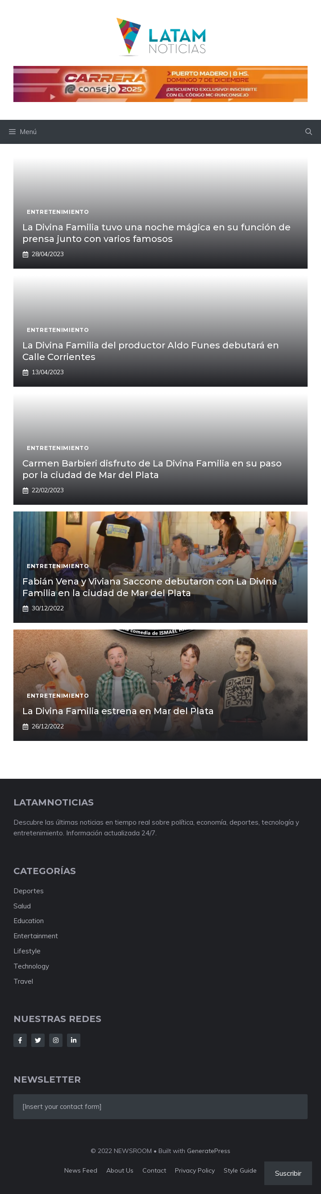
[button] (308, 132)
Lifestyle (27, 951)
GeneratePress (208, 1151)
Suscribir (288, 1173)
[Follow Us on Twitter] (38, 1040)
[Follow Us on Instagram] (56, 1040)
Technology (31, 966)
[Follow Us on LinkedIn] (73, 1040)
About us (119, 1170)
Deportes (28, 891)
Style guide (240, 1170)
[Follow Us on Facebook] (20, 1040)
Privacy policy (195, 1170)
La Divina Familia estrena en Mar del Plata (118, 711)
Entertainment (35, 936)
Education (28, 920)
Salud (22, 906)
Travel (23, 981)
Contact (154, 1170)
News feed (80, 1170)
